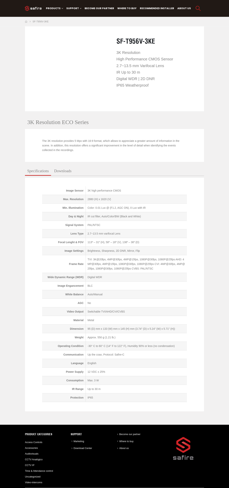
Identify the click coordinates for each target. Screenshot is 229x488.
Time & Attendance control (39, 471)
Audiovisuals (31, 453)
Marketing (79, 441)
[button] (198, 8)
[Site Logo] (33, 8)
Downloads (62, 171)
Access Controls (33, 442)
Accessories (31, 448)
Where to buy (127, 8)
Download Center (83, 448)
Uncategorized (32, 476)
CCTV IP (29, 465)
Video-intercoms (33, 482)
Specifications (38, 171)
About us (184, 8)
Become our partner (99, 8)
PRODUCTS (53, 8)
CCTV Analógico (33, 459)
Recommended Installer (157, 8)
